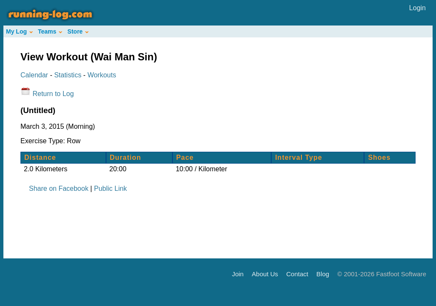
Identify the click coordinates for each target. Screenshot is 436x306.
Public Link (110, 188)
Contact (297, 273)
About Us (265, 273)
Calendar (34, 75)
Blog (322, 273)
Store (78, 31)
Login (417, 7)
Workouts (101, 75)
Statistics (67, 75)
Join (238, 273)
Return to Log (53, 93)
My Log (19, 31)
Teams (50, 31)
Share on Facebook (59, 188)
